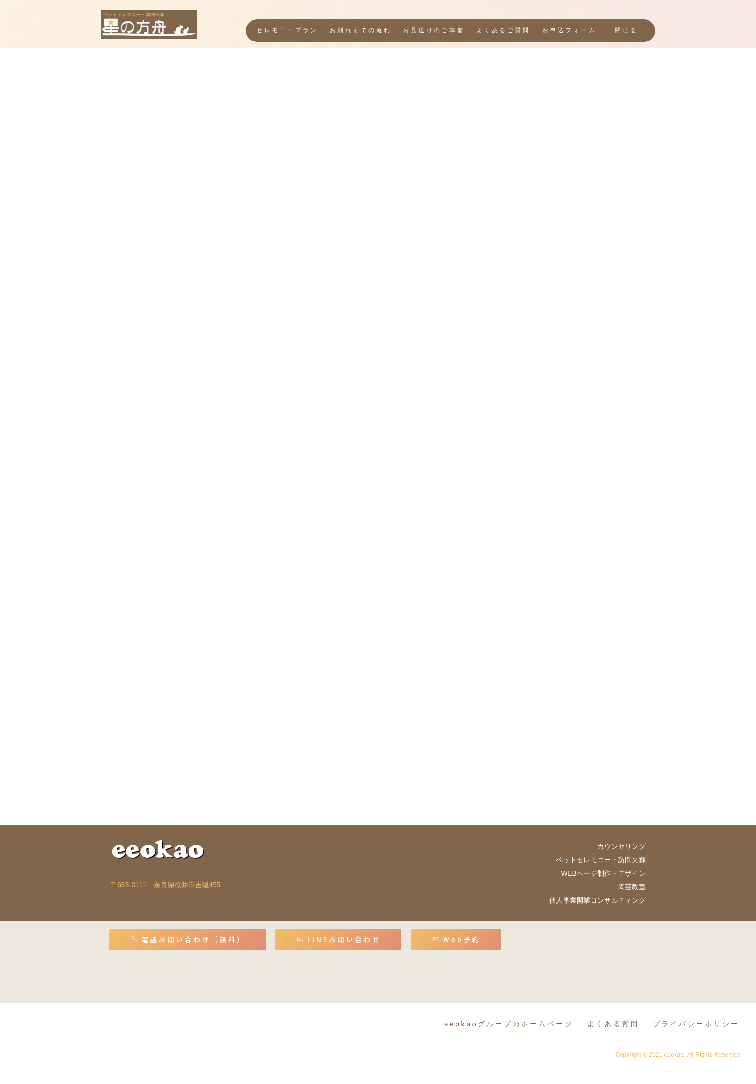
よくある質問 (613, 1024)
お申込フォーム (569, 30)
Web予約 (457, 939)
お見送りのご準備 (434, 30)
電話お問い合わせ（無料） (188, 939)
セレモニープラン (287, 30)
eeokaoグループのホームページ (509, 1024)
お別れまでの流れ (361, 30)
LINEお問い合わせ (339, 939)
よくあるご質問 (503, 30)
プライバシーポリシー (696, 1024)
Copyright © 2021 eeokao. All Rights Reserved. (679, 1054)
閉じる (626, 30)
